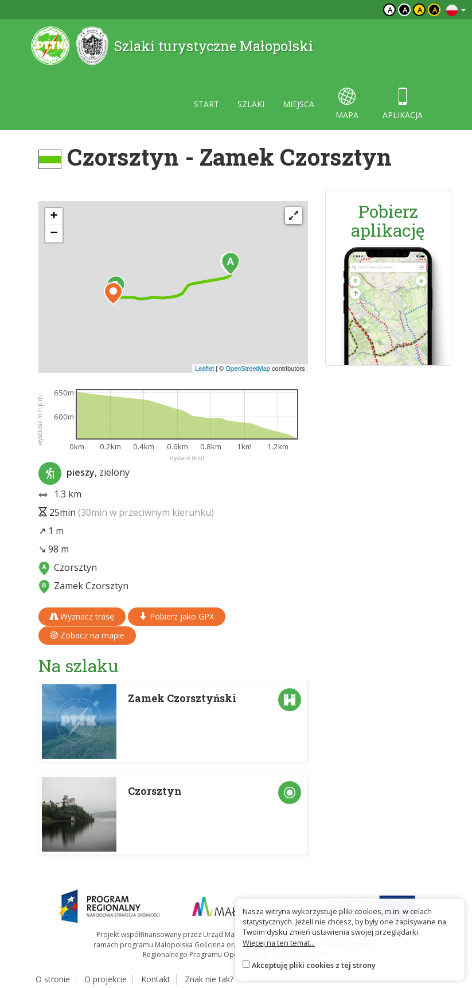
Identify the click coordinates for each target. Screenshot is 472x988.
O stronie (53, 979)
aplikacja (403, 104)
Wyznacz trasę (82, 616)
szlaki (250, 104)
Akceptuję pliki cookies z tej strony (314, 965)
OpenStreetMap (247, 368)
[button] (230, 263)
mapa (347, 104)
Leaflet (204, 368)
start (206, 104)
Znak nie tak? (209, 979)
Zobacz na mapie (87, 635)
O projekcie (105, 979)
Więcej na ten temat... (279, 943)
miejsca (298, 104)
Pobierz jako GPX (176, 616)
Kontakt (155, 979)
